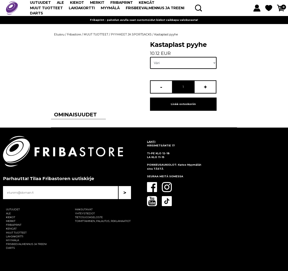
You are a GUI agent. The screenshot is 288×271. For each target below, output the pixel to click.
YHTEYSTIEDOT (85, 213)
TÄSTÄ (158, 168)
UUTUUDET (40, 2)
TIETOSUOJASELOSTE (89, 217)
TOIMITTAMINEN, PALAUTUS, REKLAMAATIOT (103, 221)
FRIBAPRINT (121, 2)
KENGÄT (146, 2)
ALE (60, 2)
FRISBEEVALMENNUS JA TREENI (155, 8)
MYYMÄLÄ (110, 8)
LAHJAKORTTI (82, 8)
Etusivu (59, 34)
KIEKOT (77, 2)
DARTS (36, 13)
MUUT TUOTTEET (46, 8)
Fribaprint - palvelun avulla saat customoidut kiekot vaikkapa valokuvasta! (144, 19)
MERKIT (97, 2)
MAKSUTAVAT (84, 209)
